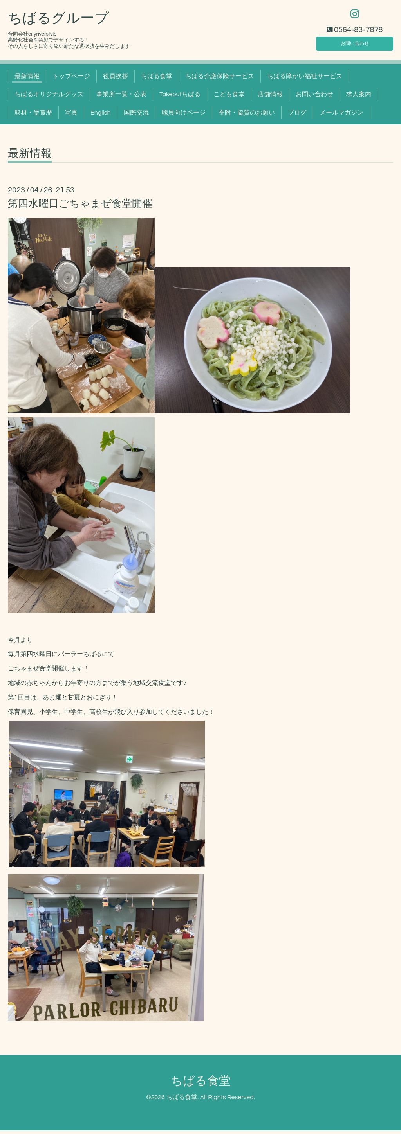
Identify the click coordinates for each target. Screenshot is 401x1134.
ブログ (297, 116)
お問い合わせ (355, 45)
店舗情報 (270, 98)
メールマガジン (341, 116)
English (100, 116)
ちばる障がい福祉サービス (304, 80)
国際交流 (136, 116)
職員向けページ (184, 116)
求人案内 (358, 98)
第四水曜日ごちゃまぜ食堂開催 (80, 207)
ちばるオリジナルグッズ (48, 98)
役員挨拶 (115, 80)
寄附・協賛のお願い (247, 116)
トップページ (71, 80)
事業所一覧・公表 (121, 98)
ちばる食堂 (156, 80)
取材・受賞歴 (33, 116)
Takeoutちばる (179, 98)
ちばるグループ (58, 21)
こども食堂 (229, 98)
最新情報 (27, 80)
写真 (71, 116)
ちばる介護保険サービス (219, 80)
